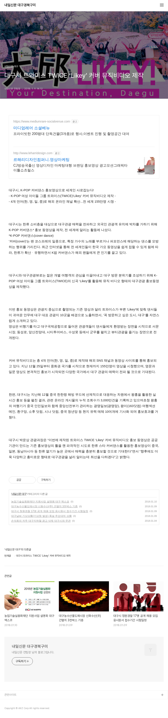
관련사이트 (10, 694)
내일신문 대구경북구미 (20, 5)
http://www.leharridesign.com (32, 153)
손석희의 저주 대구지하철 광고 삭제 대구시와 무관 (41, 520)
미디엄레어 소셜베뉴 (31, 128)
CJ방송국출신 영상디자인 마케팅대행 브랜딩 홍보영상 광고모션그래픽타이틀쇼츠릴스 (70, 168)
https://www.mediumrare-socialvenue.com (41, 121)
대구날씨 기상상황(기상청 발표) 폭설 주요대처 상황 (41, 516)
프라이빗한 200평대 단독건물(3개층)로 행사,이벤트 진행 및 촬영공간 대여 (71, 134)
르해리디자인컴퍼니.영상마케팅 (41, 159)
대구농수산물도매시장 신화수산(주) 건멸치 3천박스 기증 (44, 506)
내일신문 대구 (18, 493)
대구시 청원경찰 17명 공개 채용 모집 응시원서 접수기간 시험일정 (49, 511)
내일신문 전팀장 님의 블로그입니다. (33, 652)
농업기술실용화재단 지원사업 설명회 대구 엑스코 (40, 501)
